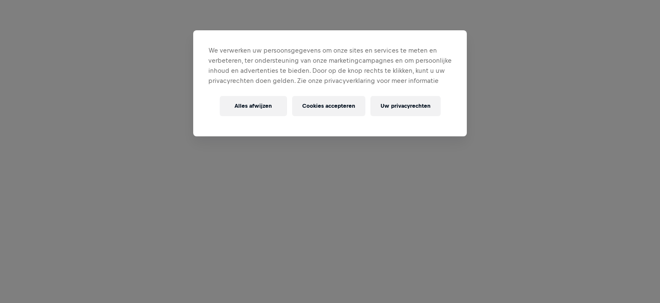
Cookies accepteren (328, 106)
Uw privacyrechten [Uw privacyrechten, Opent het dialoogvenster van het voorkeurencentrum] (406, 106)
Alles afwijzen (253, 106)
